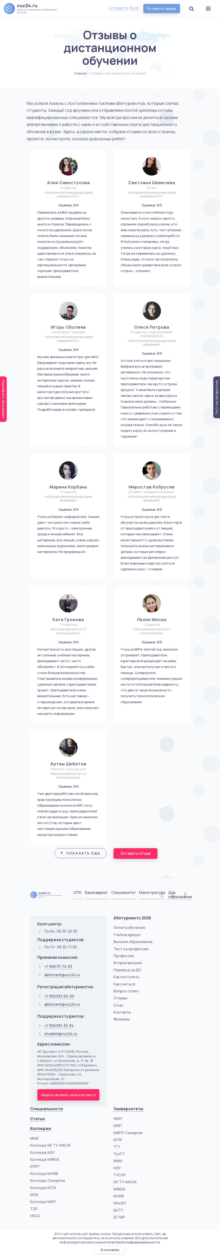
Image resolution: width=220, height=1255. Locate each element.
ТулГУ (119, 1154)
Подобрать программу (3, 399)
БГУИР (119, 1217)
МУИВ (118, 1196)
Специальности (46, 1108)
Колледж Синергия (47, 1180)
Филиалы (121, 1019)
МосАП (119, 1203)
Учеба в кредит (127, 935)
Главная (80, 73)
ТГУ (116, 1147)
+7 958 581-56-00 (59, 996)
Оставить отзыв (135, 853)
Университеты (128, 1108)
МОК (34, 1195)
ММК (34, 1138)
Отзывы (120, 998)
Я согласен (110, 1250)
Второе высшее (127, 963)
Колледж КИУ (42, 1152)
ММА (117, 1161)
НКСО (35, 1216)
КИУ (117, 1168)
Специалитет (123, 892)
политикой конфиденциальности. (133, 1242)
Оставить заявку (161, 8)
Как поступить (126, 977)
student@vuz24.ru (60, 1033)
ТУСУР (119, 1175)
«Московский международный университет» (68, 194)
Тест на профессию (131, 949)
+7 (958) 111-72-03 (123, 8)
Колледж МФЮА (44, 1159)
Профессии (123, 956)
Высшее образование (133, 942)
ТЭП (34, 1209)
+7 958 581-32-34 (59, 1025)
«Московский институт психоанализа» (68, 631)
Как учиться (124, 984)
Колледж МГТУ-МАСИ (50, 1145)
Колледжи (40, 1128)
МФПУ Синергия (127, 1133)
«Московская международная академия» (152, 343)
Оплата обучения (129, 927)
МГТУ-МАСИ (124, 1182)
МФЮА (119, 1189)
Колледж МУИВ (44, 1174)
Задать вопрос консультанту (68, 1094)
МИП (117, 1125)
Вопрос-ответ (126, 991)
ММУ (117, 1119)
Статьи (37, 1118)
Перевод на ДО (127, 970)
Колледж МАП (43, 1202)
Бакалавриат (96, 892)
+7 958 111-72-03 (58, 966)
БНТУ (118, 1210)
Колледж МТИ (43, 1188)
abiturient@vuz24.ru (62, 974)
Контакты (122, 1012)
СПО (77, 892)
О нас (118, 1005)
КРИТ (35, 1166)
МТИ (117, 1140)
